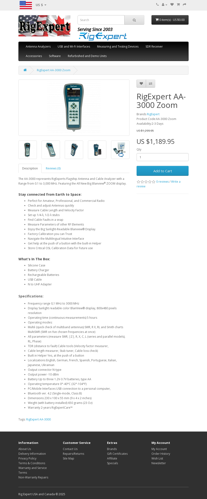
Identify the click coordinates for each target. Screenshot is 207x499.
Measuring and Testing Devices (117, 46)
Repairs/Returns (73, 454)
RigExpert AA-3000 (38, 419)
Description (30, 168)
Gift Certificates (117, 454)
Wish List (157, 458)
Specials (112, 463)
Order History (160, 454)
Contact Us (70, 449)
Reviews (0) (53, 168)
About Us (24, 449)
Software (55, 56)
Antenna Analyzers (38, 46)
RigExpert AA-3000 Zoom (53, 70)
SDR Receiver (154, 46)
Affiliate (112, 458)
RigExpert (153, 114)
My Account (159, 449)
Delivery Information (32, 454)
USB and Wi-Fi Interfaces (74, 46)
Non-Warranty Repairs (33, 477)
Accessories (34, 56)
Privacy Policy (27, 458)
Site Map (68, 458)
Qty (139, 149)
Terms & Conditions (31, 463)
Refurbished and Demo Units (87, 56)
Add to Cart (162, 170)
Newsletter (158, 463)
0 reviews (162, 182)
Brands (112, 449)
